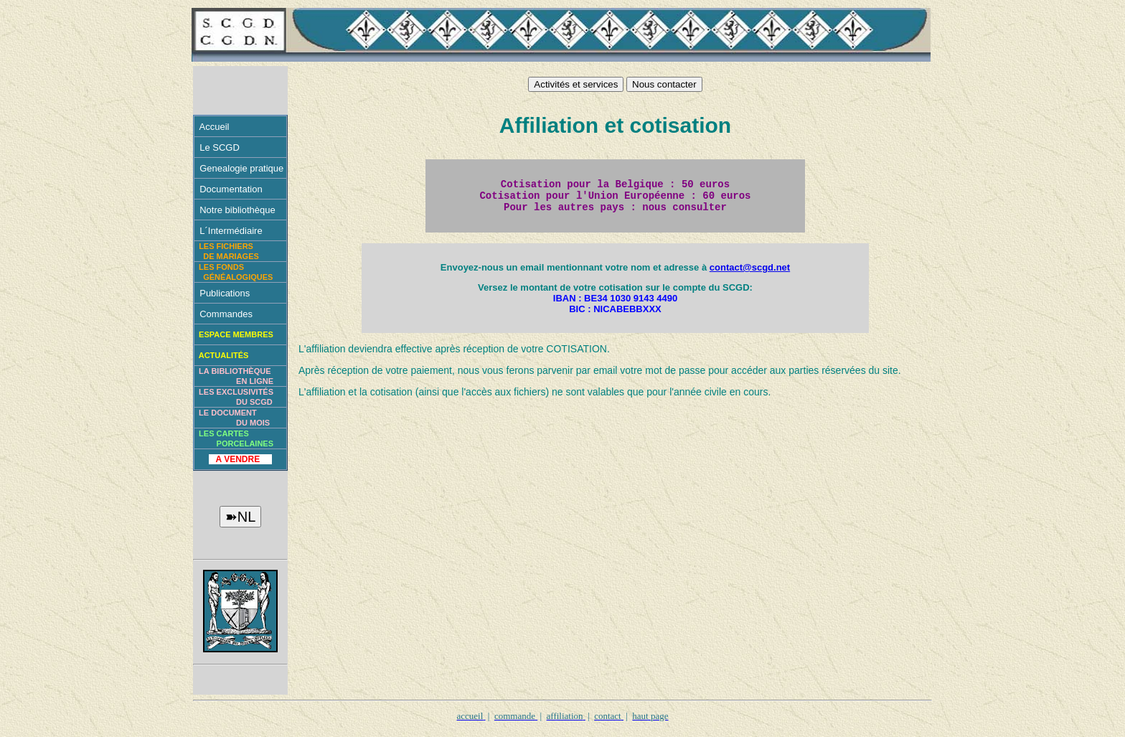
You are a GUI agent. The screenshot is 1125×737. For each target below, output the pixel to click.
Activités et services (576, 84)
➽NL (240, 517)
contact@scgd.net (750, 273)
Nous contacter (664, 84)
